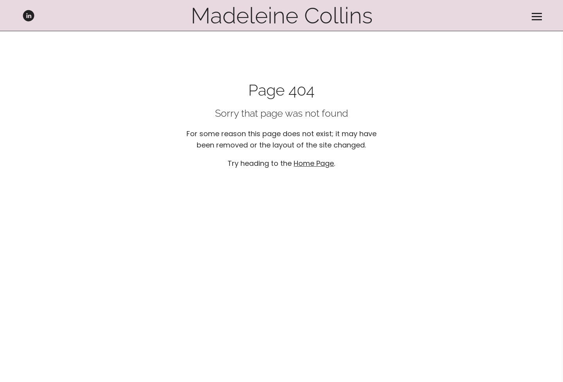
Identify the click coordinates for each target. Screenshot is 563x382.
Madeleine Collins (282, 15)
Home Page (314, 163)
